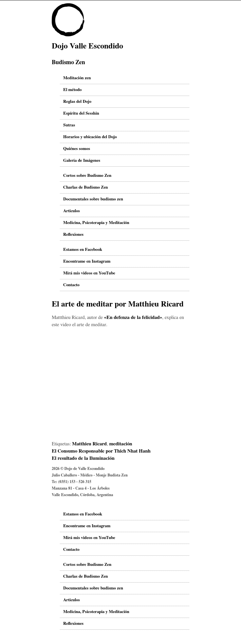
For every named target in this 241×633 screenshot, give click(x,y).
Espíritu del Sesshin (81, 113)
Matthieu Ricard (89, 443)
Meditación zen (77, 78)
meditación (120, 443)
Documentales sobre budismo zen (93, 199)
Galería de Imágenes (81, 160)
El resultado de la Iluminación (83, 458)
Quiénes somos (76, 149)
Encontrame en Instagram (86, 261)
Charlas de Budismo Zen (85, 187)
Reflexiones (73, 235)
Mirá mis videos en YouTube (89, 273)
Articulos (71, 211)
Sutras (69, 125)
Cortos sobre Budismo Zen (87, 176)
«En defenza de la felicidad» (133, 317)
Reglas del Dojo (77, 102)
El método (72, 90)
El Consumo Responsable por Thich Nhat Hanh (101, 451)
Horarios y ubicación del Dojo (90, 137)
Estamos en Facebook (82, 250)
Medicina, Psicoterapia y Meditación (96, 223)
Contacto (71, 285)
